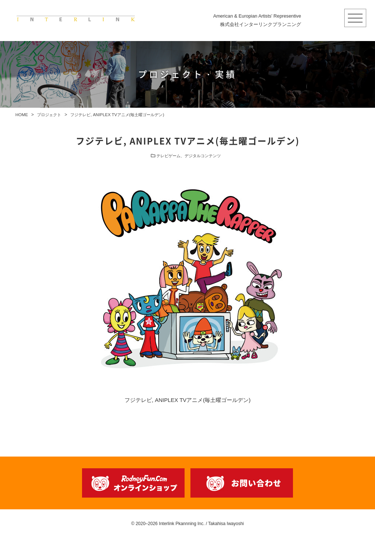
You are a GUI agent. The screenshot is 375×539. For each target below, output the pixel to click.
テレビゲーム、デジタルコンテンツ (188, 157)
